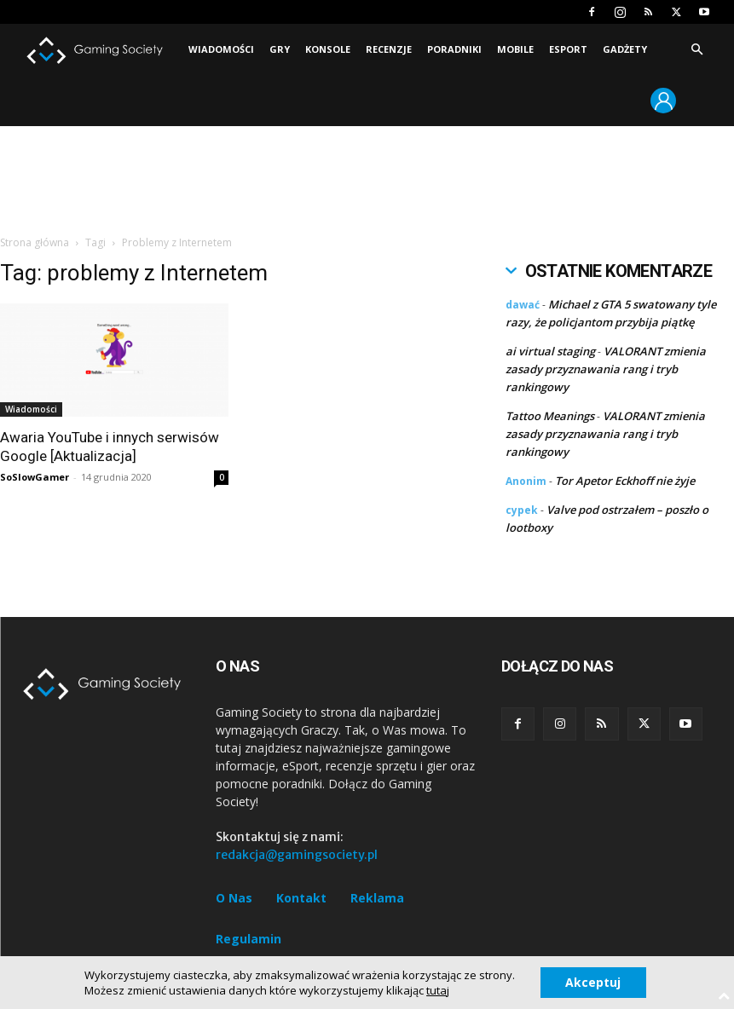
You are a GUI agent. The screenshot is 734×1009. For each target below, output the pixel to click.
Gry (279, 49)
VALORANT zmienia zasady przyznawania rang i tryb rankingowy (606, 369)
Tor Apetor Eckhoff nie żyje (625, 480)
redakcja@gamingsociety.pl (297, 854)
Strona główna (34, 242)
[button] (696, 50)
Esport (568, 49)
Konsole (327, 49)
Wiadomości (221, 49)
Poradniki (454, 49)
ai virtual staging (550, 351)
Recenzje (389, 49)
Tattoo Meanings (550, 416)
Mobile (515, 49)
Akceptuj (593, 982)
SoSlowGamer (34, 476)
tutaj (437, 990)
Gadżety (625, 49)
